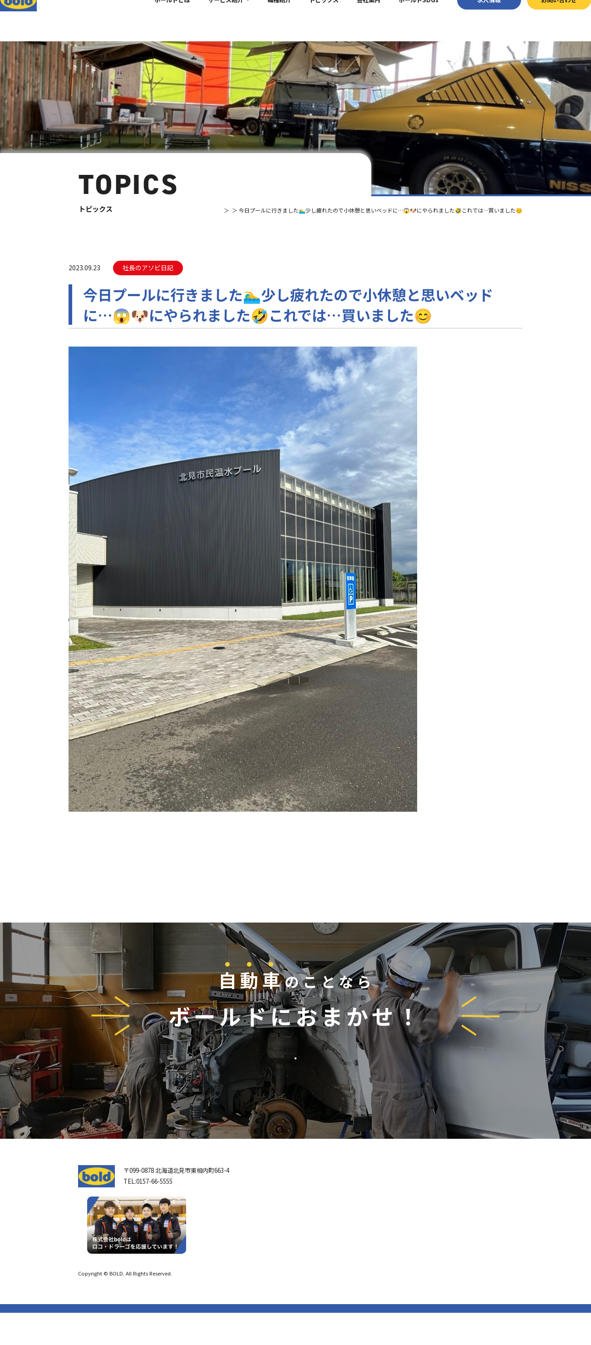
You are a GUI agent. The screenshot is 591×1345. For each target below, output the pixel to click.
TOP (189, 210)
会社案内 (353, 20)
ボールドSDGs (404, 20)
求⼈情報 (474, 20)
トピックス (309, 20)
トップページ (321, 1203)
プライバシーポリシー (488, 1305)
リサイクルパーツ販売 (421, 1244)
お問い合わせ (543, 20)
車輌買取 (403, 1219)
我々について (321, 1224)
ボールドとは (157, 20)
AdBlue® (404, 1257)
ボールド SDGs (327, 1266)
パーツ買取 (406, 1231)
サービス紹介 (210, 20)
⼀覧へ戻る (295, 865)
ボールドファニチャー (421, 1270)
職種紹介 (264, 20)
